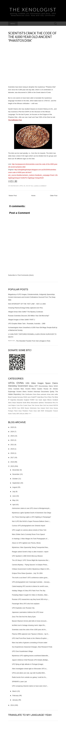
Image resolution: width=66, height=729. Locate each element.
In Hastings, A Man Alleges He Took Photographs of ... (30, 538)
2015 (12, 466)
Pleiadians (25, 411)
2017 (12, 457)
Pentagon (11, 411)
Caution (39, 389)
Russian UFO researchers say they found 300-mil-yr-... (30, 599)
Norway (56, 408)
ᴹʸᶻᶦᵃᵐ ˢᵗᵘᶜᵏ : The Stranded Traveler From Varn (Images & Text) (29, 341)
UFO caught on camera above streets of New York (29, 530)
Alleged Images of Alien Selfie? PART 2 (21, 319)
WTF (36, 386)
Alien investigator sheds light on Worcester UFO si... (30, 668)
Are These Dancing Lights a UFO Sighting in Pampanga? (31, 517)
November (15, 474)
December (15, 470)
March (14, 691)
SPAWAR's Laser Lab (19, 681)
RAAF (42, 411)
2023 (12, 436)
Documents (45, 391)
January (15, 700)
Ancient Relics (30, 389)
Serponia (19, 402)
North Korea (49, 408)
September (16, 483)
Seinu (10, 402)
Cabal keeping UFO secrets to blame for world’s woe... (30, 586)
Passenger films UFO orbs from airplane (25, 603)
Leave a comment (40, 186)
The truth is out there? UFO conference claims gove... (30, 577)
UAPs (17, 413)
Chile (23, 394)
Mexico (49, 400)
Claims (55, 383)
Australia (16, 389)
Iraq (47, 405)
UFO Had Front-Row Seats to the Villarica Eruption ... (30, 638)
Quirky (52, 391)
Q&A (39, 411)
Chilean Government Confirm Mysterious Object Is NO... (31, 569)
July (13, 491)
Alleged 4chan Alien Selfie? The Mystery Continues (25, 312)
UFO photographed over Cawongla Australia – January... (31, 582)
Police (50, 397)
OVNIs (20, 383)
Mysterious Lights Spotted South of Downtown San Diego (31, 513)
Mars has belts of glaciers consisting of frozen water (29, 642)
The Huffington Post (15, 120)
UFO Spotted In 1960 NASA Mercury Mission (27, 556)
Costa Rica (19, 405)
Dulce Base (36, 394)
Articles (55, 389)
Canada (14, 397)
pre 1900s (25, 413)
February (15, 695)
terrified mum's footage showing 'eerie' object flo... (29, 625)
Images (41, 383)
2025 (12, 427)
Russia (45, 389)
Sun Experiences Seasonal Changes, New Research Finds (32, 647)
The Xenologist (33, 9)
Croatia (25, 405)
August (14, 487)
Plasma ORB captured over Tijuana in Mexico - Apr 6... (30, 634)
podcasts (43, 394)
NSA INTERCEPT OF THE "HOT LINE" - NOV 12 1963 (27, 304)
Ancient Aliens (21, 391)
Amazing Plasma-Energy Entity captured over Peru (25, 308)
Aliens (51, 386)
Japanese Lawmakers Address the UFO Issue (27, 612)
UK (50, 389)
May (13, 500)
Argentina (13, 400)
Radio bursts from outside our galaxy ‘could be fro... (29, 677)
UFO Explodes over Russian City (23, 608)
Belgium (13, 405)
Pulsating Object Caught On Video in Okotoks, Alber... (30, 595)
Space (47, 383)
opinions (41, 402)
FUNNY (32, 400)
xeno (29, 397)
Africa (54, 402)
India (38, 397)
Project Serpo (33, 411)
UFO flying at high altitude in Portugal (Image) (27, 664)
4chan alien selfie (52, 394)
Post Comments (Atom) (26, 275)
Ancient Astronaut (33, 391)
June (14, 496)
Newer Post (13, 195)
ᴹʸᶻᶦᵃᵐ (29, 413)
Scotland (55, 400)
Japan (45, 400)
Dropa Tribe (31, 405)
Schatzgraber (48, 411)
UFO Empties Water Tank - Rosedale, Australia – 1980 (26, 323)
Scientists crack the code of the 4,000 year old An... (29, 629)
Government (23, 386)
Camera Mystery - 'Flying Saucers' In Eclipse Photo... (30, 565)
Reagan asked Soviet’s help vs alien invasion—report (30, 552)
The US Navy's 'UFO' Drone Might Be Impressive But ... (31, 560)
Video (33, 383)
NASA (56, 386)
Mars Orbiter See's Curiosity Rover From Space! (28, 534)
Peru (45, 397)
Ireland (51, 405)
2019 (12, 449)
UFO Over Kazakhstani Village (22, 651)
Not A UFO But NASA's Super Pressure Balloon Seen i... (31, 521)
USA (27, 383)
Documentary (43, 386)
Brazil (10, 397)
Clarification (28, 394)
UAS (21, 413)
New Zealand (41, 408)
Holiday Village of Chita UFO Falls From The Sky (28, 590)
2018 (12, 453)
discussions (34, 402)
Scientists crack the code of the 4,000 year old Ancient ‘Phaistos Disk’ (32, 36)
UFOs (11, 383)
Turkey (14, 413)
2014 (12, 705)
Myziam (27, 408)
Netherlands (33, 408)
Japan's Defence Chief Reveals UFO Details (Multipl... (30, 660)
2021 (12, 444)
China (10, 389)
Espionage (11, 391)
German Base (39, 405)
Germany (20, 397)
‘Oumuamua (48, 402)
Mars (22, 389)
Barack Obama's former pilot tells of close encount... (30, 621)
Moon (42, 397)
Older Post (53, 195)
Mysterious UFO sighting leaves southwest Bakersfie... (30, 655)
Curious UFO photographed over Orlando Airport (28, 525)
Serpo (14, 402)
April (13, 504)
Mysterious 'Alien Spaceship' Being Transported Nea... (30, 547)
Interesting (12, 386)
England (26, 400)
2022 (12, 440)
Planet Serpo (18, 411)
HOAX (25, 397)
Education (20, 400)
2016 (12, 462)
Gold (44, 405)
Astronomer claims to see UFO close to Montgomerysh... (31, 508)
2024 (12, 431)
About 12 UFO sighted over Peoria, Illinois (26, 543)
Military (31, 386)
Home (33, 195)
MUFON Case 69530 (18, 408)
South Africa (26, 402)
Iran (36, 400)
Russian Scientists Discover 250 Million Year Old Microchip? (28, 316)
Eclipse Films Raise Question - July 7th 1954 (27, 573)
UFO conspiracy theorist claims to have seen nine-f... (30, 686)
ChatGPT (34, 397)
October (15, 479)
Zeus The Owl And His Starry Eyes (24, 617)
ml (32, 186)
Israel (40, 400)
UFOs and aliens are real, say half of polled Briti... (29, 673)
